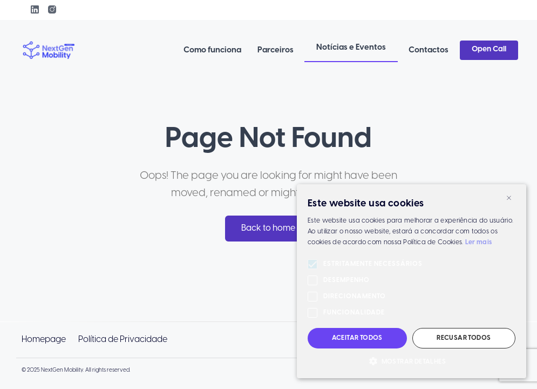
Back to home (268, 228)
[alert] (411, 281)
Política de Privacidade (122, 339)
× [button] (509, 197)
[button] (411, 361)
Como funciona (212, 50)
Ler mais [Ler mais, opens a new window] (478, 242)
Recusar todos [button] (464, 337)
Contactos (428, 50)
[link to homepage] (49, 50)
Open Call (489, 49)
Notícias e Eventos (351, 47)
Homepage (44, 339)
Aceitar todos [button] (357, 337)
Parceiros (275, 50)
